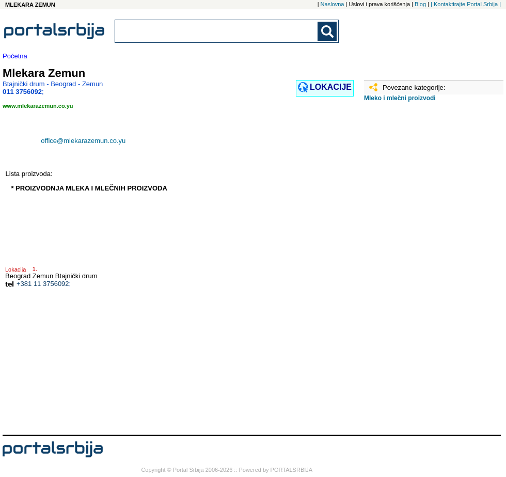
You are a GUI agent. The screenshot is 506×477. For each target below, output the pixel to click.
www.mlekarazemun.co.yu (38, 106)
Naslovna (332, 4)
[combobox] (217, 31)
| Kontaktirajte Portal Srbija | (466, 4)
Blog (420, 4)
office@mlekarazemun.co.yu (83, 141)
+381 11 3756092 (43, 284)
